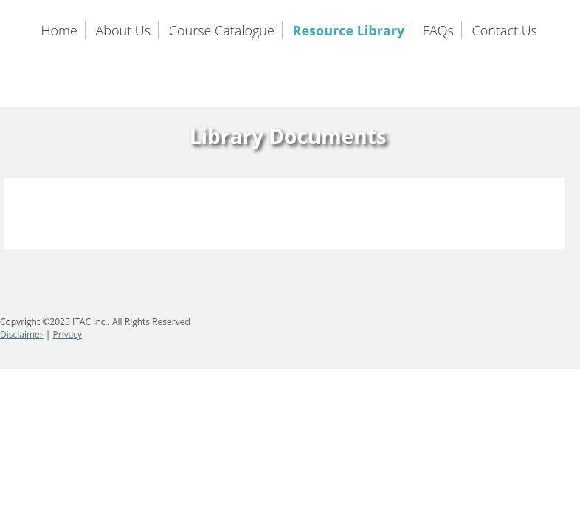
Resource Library (349, 30)
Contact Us (505, 30)
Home (59, 30)
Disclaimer (22, 334)
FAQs (438, 30)
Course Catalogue (222, 30)
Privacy (68, 334)
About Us (123, 30)
